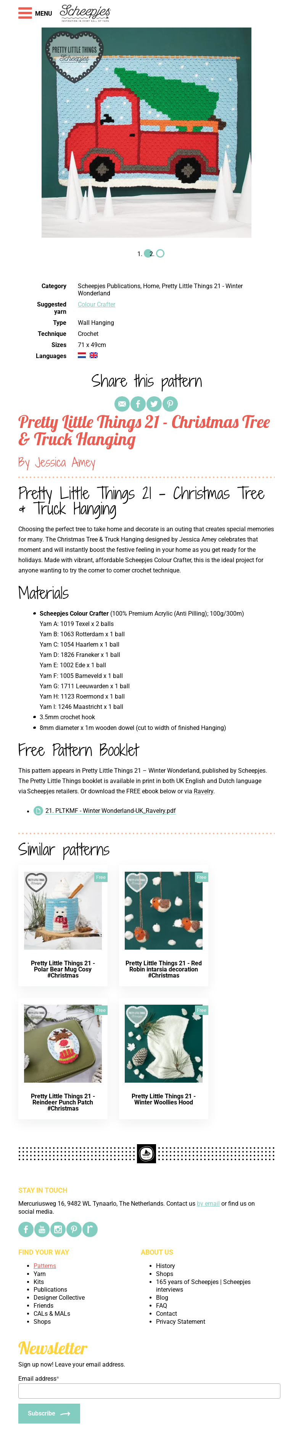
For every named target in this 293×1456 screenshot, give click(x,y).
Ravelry (203, 791)
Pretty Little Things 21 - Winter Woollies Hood (164, 1099)
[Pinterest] (74, 1229)
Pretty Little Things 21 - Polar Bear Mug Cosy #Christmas (63, 969)
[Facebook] (26, 1229)
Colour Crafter (96, 304)
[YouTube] (42, 1229)
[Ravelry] (90, 1229)
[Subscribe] (49, 1414)
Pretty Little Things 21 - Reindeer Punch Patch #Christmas (63, 1102)
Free (101, 877)
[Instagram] (58, 1229)
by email (208, 1203)
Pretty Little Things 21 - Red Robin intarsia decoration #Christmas (164, 969)
